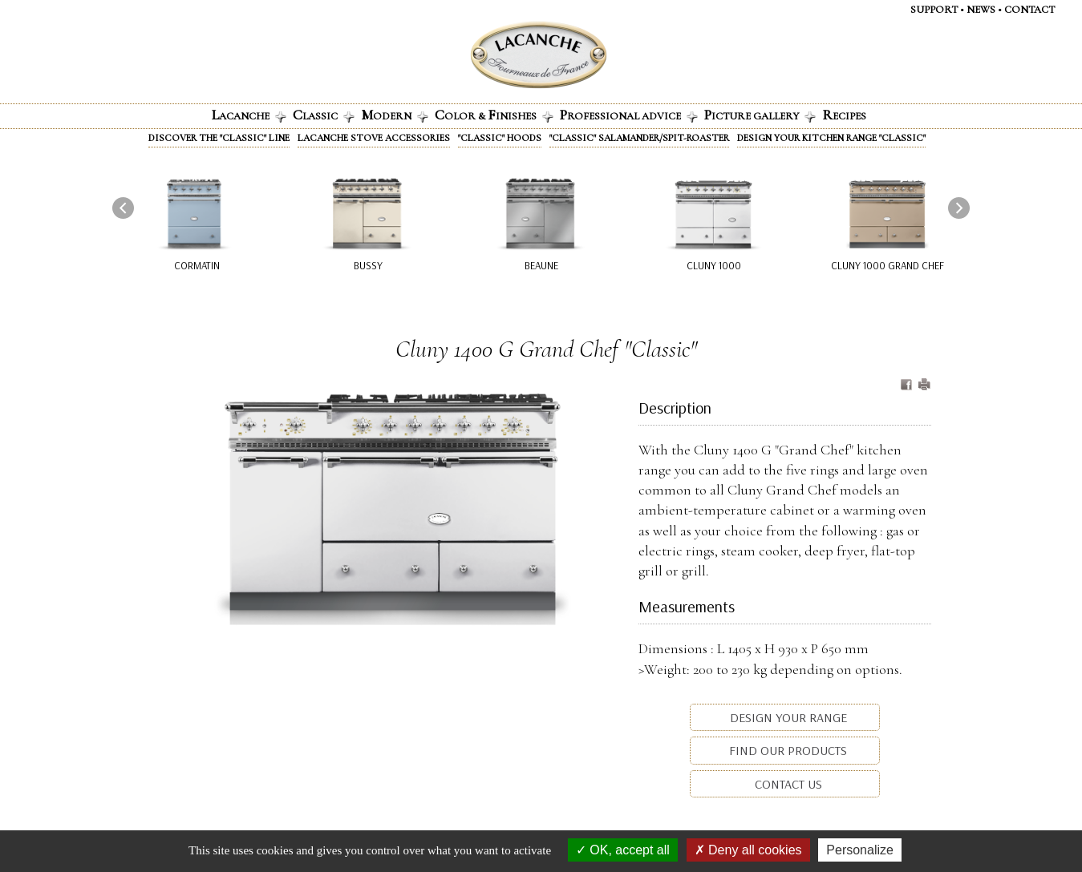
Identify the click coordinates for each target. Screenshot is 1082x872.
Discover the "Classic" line (219, 137)
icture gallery (760, 114)
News (981, 9)
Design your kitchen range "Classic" (831, 137)
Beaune (540, 265)
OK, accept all (623, 850)
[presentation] (123, 207)
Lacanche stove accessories (374, 137)
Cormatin (196, 265)
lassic (324, 114)
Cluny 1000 (714, 265)
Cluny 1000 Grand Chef (887, 265)
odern (394, 114)
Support (934, 9)
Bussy (368, 265)
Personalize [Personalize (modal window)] (860, 850)
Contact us (787, 784)
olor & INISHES (494, 114)
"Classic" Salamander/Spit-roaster (639, 137)
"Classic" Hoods (499, 137)
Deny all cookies (748, 850)
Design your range (787, 717)
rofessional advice (629, 114)
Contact (1029, 9)
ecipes (844, 114)
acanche (249, 114)
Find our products (786, 750)
